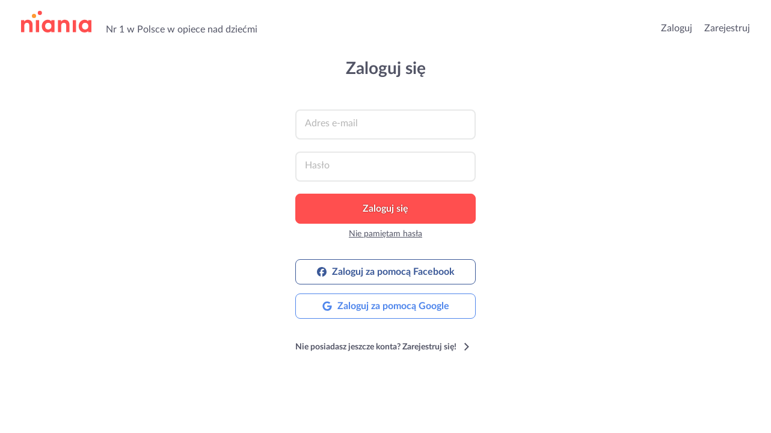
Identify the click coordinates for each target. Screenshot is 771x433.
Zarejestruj (727, 28)
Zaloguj (676, 28)
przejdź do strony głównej (56, 22)
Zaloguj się (385, 208)
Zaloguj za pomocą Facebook (386, 272)
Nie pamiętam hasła (385, 234)
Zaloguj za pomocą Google (385, 306)
